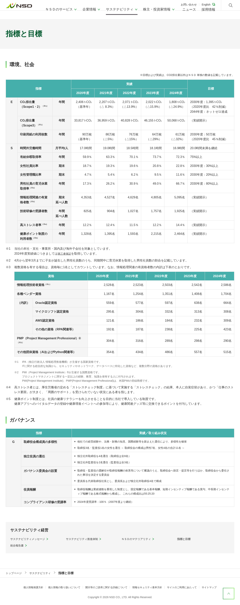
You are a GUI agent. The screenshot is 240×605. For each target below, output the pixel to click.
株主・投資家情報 (156, 12)
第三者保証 (65, 253)
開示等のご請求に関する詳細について (105, 587)
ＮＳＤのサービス (59, 12)
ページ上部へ (228, 593)
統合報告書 (18, 545)
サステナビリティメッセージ (30, 539)
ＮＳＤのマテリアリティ (138, 539)
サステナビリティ (119, 12)
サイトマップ (215, 587)
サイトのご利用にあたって (186, 587)
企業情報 (89, 12)
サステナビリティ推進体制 (84, 539)
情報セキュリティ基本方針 (149, 587)
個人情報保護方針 (27, 587)
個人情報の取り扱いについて (60, 587)
